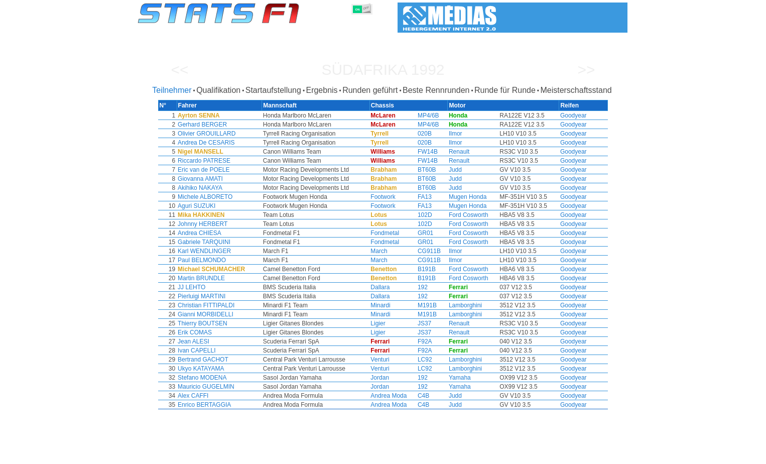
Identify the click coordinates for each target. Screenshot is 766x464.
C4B (415, 395)
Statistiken (168, 454)
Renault (446, 151)
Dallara (379, 287)
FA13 (417, 196)
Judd (442, 169)
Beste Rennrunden (436, 90)
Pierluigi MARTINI (232, 296)
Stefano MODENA (232, 377)
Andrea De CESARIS (236, 142)
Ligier (377, 323)
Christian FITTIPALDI (236, 305)
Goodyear (543, 115)
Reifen (384, 454)
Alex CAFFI (223, 395)
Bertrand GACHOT (233, 359)
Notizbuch (493, 454)
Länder (412, 454)
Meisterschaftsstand (575, 90)
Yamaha (447, 377)
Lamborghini (452, 305)
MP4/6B (420, 115)
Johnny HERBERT (233, 223)
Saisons (203, 454)
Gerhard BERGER (232, 124)
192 (415, 287)
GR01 (417, 233)
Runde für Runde (505, 90)
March (378, 251)
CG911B (421, 251)
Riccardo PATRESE (234, 160)
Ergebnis (321, 90)
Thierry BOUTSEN (233, 323)
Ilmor (443, 133)
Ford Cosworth (456, 214)
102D (417, 214)
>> (586, 69)
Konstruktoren (317, 454)
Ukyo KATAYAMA (231, 368)
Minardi (380, 305)
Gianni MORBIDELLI (236, 314)
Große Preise (242, 454)
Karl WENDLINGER (234, 251)
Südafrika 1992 (382, 69)
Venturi (379, 359)
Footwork (382, 196)
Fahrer (278, 454)
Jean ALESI (223, 341)
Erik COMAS (225, 332)
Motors (356, 454)
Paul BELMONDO (232, 260)
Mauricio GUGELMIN (236, 386)
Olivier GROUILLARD (237, 133)
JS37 (416, 323)
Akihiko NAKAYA (230, 187)
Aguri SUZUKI (226, 205)
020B (417, 133)
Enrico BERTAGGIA (234, 404)
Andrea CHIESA (229, 233)
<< (179, 69)
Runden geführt (370, 90)
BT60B (419, 169)
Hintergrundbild (563, 454)
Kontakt (606, 454)
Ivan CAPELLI (226, 350)
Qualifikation (218, 90)
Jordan (379, 377)
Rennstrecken (450, 454)
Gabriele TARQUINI (234, 242)
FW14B (420, 151)
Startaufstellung (273, 90)
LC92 (417, 359)
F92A (417, 341)
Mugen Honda (455, 196)
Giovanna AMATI (230, 178)
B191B (419, 269)
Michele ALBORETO (235, 196)
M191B (419, 305)
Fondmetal (384, 233)
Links (525, 454)
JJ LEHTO (221, 287)
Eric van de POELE (234, 169)
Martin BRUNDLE (231, 278)
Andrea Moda (388, 395)
